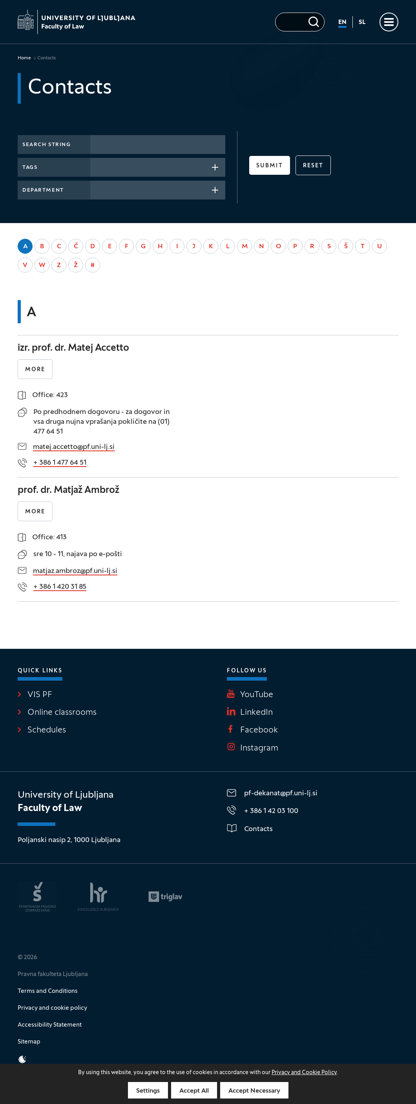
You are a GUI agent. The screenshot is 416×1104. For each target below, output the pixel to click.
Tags (29, 167)
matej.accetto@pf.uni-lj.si (74, 447)
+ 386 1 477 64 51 (59, 463)
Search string (46, 145)
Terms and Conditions (48, 991)
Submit (269, 165)
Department (43, 190)
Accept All (194, 1091)
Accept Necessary (254, 1091)
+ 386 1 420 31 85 (59, 587)
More (35, 369)
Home (24, 58)
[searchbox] (97, 166)
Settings (148, 1091)
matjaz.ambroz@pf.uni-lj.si (75, 571)
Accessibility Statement (50, 1025)
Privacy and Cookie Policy (304, 1072)
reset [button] (313, 165)
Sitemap (29, 1042)
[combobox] (157, 167)
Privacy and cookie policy (52, 1008)
